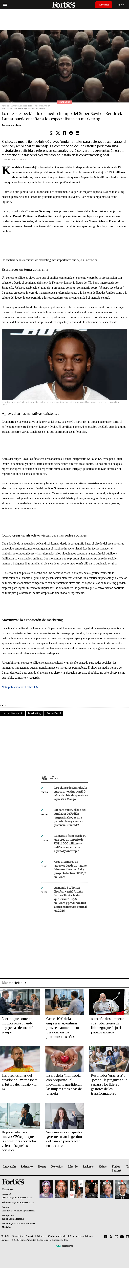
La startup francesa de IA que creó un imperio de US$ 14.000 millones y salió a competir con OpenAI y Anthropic (70, 844)
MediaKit (5, 1236)
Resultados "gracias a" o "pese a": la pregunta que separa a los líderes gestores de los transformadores (109, 1084)
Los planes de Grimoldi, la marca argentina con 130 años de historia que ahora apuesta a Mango (71, 794)
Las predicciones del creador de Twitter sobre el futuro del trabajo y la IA (20, 1082)
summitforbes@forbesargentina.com (18, 1211)
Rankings (88, 1166)
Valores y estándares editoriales (52, 1236)
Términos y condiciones (81, 1236)
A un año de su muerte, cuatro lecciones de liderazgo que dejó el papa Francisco (108, 1025)
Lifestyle (72, 1166)
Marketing (34, 713)
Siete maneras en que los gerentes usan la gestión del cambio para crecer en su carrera (64, 1139)
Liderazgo (27, 1166)
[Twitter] (111, 1236)
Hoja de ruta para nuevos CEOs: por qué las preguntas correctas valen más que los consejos (19, 1141)
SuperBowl (54, 713)
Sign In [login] (121, 4)
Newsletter (17, 1236)
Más (69, 777)
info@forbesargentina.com (22, 1203)
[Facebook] (105, 1236)
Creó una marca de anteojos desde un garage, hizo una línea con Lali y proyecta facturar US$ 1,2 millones (70, 870)
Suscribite (103, 4)
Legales (5, 1240)
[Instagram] (116, 1236)
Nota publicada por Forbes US (20, 687)
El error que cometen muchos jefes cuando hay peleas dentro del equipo (17, 1025)
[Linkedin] (127, 1236)
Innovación (9, 1166)
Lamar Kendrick (12, 713)
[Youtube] (122, 1236)
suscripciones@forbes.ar (13, 1219)
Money (42, 1166)
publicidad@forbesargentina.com (17, 1198)
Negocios (57, 1166)
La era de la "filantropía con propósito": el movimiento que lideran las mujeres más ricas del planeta (64, 1084)
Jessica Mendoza (11, 125)
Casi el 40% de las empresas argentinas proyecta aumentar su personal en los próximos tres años (62, 1028)
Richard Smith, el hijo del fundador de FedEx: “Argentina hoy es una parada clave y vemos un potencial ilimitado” (70, 818)
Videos (103, 1166)
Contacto (30, 1236)
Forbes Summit (116, 1168)
